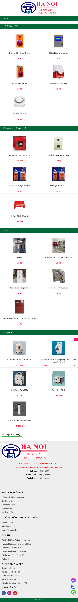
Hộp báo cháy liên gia (19, 83)
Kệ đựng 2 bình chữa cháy (19, 216)
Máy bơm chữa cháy (10, 530)
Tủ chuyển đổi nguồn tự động (14, 555)
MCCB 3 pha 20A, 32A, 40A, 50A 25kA (20, 360)
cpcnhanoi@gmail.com (42, 474)
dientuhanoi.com (43, 478)
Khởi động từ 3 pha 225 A (19, 390)
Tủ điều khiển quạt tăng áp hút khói (16, 544)
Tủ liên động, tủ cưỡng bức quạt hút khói (58, 257)
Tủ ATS (19, 257)
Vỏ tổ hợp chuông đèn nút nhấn (58, 155)
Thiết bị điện (7, 333)
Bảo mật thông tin (9, 579)
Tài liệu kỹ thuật (12, 434)
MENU (5, 18)
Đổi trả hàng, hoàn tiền (11, 572)
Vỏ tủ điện (6, 559)
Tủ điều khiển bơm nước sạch (58, 288)
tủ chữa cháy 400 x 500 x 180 (19, 155)
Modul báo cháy (8, 505)
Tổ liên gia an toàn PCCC (58, 186)
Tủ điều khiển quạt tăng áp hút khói (20, 288)
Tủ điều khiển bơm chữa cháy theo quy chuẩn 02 (19, 318)
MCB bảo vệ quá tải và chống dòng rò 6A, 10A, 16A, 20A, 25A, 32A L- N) (58, 361)
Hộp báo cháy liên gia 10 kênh (19, 53)
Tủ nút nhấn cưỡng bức (11, 548)
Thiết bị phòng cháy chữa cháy (14, 128)
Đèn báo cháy (7, 501)
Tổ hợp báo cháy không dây (58, 53)
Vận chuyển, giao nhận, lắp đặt (14, 583)
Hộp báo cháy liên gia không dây (19, 186)
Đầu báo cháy (7, 512)
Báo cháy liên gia (8, 526)
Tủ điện (4, 231)
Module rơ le (7, 508)
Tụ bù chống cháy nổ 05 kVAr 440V (19, 421)
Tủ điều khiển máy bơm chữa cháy (16, 540)
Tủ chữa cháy (7, 522)
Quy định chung (8, 568)
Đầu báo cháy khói (19, 114)
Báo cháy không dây (10, 26)
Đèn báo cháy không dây (58, 83)
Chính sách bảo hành (10, 576)
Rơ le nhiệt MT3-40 (58, 390)
